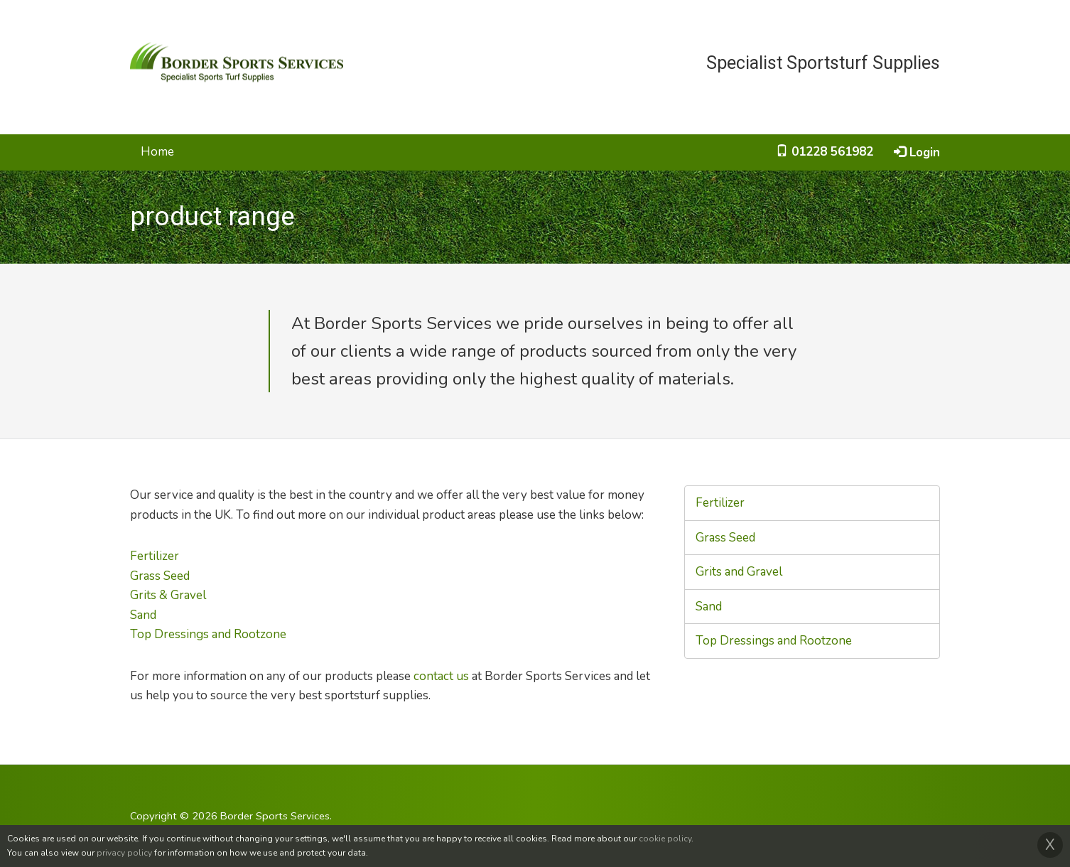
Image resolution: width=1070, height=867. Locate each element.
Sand (143, 615)
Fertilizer (154, 556)
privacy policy (124, 852)
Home (157, 152)
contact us (441, 676)
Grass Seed (160, 576)
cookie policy (665, 838)
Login (917, 152)
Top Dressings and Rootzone (208, 634)
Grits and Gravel (739, 572)
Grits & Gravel (168, 595)
